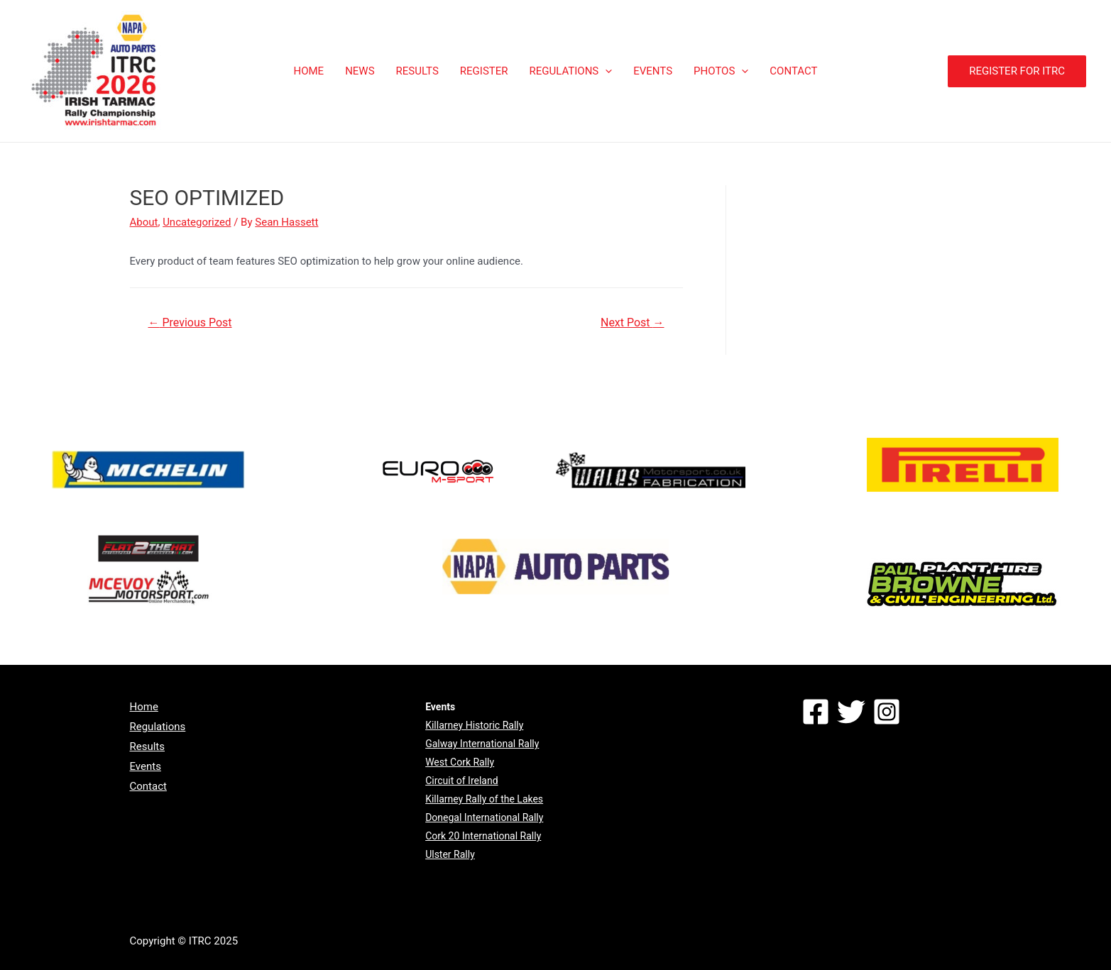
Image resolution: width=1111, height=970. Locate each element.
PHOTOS (721, 71)
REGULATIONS (571, 71)
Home (144, 706)
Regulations (158, 726)
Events (145, 766)
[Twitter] (851, 712)
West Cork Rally (459, 762)
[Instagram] (886, 712)
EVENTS (652, 71)
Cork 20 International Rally (483, 836)
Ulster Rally (450, 854)
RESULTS (417, 71)
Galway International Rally (482, 743)
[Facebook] (815, 712)
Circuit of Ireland (461, 780)
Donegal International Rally (484, 817)
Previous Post (189, 322)
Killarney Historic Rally (474, 725)
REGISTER (484, 71)
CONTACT (793, 71)
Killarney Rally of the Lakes (484, 799)
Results (147, 746)
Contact (148, 786)
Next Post (632, 322)
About (144, 222)
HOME (308, 71)
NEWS (359, 71)
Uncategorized (197, 222)
